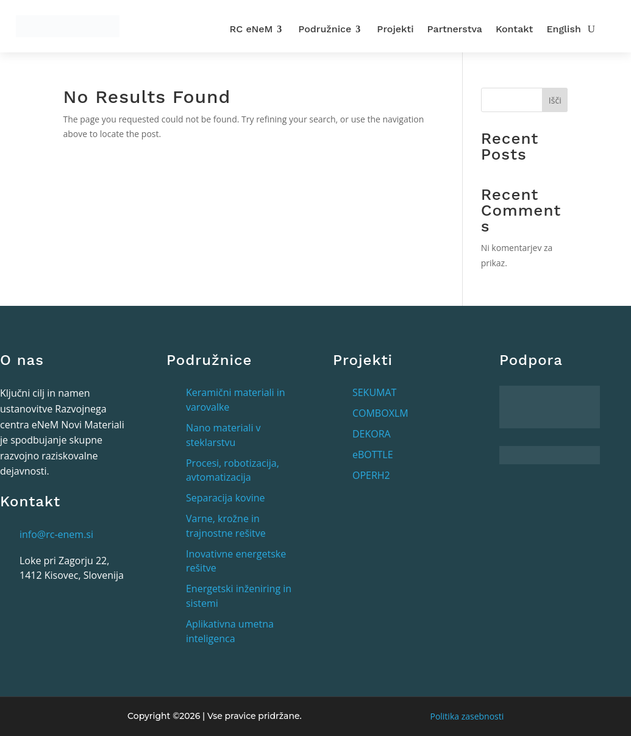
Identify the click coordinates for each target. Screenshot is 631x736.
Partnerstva (454, 29)
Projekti (395, 29)
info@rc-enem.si (56, 534)
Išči (555, 100)
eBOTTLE (372, 454)
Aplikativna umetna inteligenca (230, 631)
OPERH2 (371, 475)
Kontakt (514, 29)
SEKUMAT (374, 392)
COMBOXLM (380, 413)
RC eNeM (251, 29)
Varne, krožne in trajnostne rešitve (226, 526)
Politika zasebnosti (467, 716)
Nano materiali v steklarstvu (223, 435)
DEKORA (371, 434)
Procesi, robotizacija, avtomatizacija (232, 470)
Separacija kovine (225, 497)
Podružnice (324, 29)
